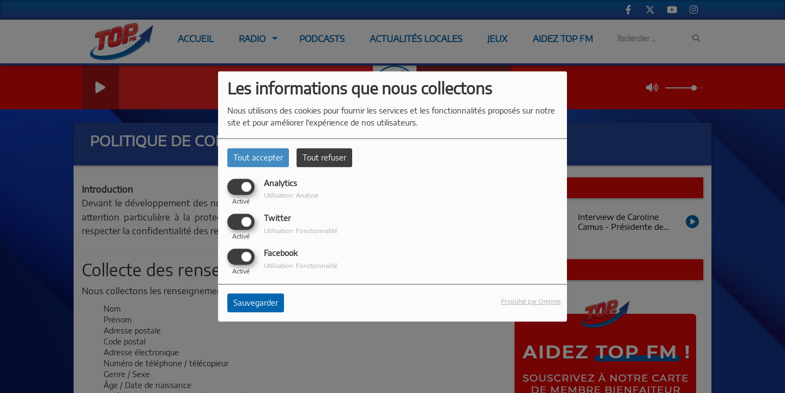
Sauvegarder (255, 303)
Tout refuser (324, 157)
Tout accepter (258, 157)
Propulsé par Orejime (531, 301)
